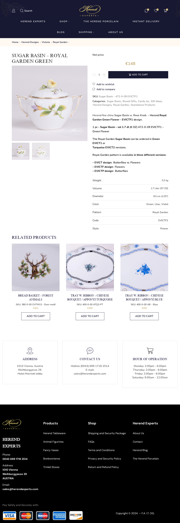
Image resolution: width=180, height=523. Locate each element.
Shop (65, 21)
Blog (61, 32)
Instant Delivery (146, 21)
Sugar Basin (114, 101)
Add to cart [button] (36, 316)
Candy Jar (143, 101)
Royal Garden (60, 42)
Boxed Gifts (129, 101)
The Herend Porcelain (101, 21)
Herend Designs (30, 42)
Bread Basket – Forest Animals (35, 297)
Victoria (46, 42)
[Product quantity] (99, 74)
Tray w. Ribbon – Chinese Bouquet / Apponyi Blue (144, 297)
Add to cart (140, 74)
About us (115, 32)
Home (15, 42)
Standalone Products (143, 105)
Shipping (86, 32)
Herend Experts (33, 21)
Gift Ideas (156, 101)
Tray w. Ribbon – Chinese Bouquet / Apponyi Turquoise (90, 297)
